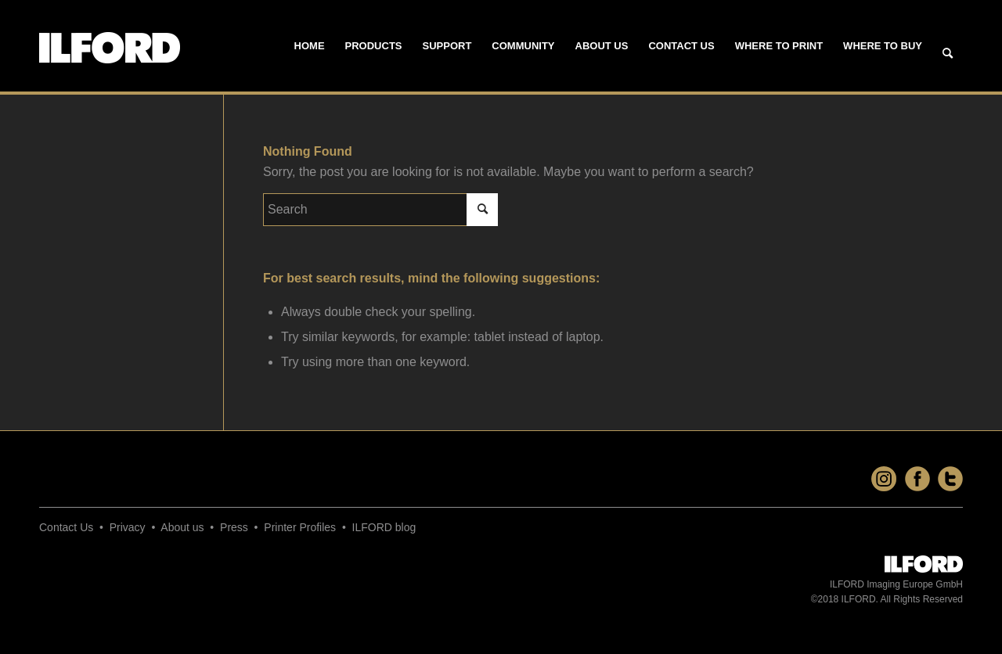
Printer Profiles (300, 527)
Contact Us (66, 527)
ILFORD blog (384, 527)
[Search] (947, 54)
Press (234, 527)
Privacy (128, 527)
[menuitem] (309, 46)
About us (182, 527)
